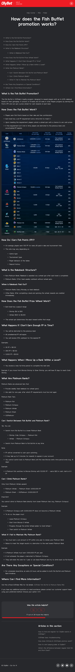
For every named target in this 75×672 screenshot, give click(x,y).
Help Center (31, 13)
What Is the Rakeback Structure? (17, 48)
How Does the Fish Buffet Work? (17, 41)
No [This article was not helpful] (34, 610)
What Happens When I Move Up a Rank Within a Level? (25, 64)
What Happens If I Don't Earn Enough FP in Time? (23, 61)
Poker (45, 13)
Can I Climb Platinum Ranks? (19, 76)
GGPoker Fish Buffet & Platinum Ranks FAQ (49, 585)
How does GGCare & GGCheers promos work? (55, 641)
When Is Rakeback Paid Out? (19, 53)
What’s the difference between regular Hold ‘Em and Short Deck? (55, 649)
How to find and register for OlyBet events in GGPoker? (54, 633)
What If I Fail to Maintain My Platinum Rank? (25, 80)
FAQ (39, 13)
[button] (71, 3)
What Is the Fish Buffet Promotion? (18, 38)
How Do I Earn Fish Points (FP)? (16, 45)
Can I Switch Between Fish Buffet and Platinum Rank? (28, 73)
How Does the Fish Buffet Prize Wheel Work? (21, 57)
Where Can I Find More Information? (18, 88)
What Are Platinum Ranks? (14, 68)
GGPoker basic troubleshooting (49, 637)
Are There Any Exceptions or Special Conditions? (22, 84)
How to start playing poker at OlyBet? (52, 644)
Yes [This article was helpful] (41, 610)
